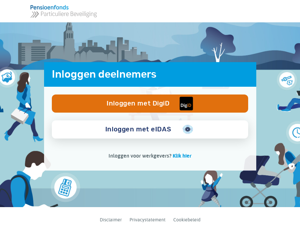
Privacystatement (148, 219)
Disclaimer (111, 219)
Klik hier (182, 156)
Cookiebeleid (187, 219)
